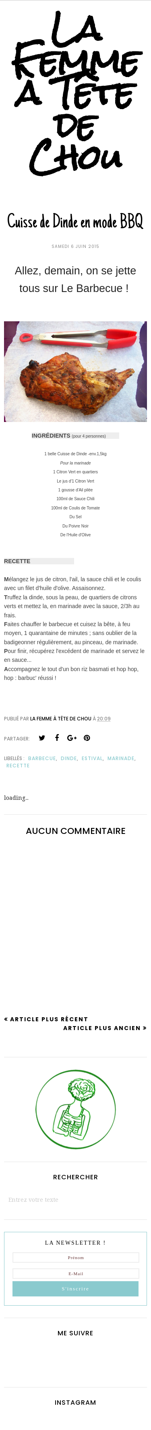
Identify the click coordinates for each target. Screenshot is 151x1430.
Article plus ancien (102, 1028)
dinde (69, 758)
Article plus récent (49, 1019)
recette (18, 765)
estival (92, 758)
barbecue (42, 758)
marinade (121, 758)
